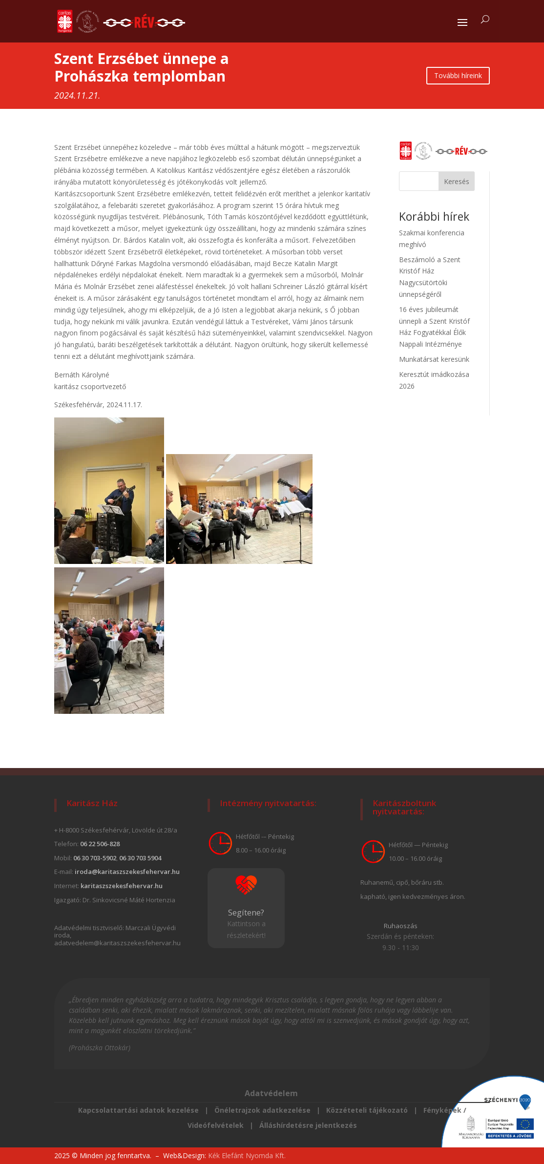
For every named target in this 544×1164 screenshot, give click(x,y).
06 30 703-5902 (94, 857)
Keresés (456, 181)
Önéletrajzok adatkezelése (263, 1110)
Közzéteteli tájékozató (367, 1110)
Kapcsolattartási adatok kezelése (138, 1110)
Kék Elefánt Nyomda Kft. (247, 1155)
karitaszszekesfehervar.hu (122, 885)
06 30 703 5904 (140, 857)
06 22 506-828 (100, 843)
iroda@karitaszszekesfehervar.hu (127, 871)
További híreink (458, 75)
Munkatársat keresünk (434, 359)
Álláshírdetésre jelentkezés (307, 1125)
